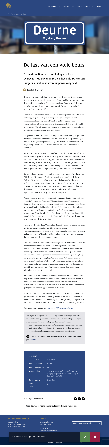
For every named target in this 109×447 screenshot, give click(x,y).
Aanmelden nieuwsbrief (82, 423)
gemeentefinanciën (45, 406)
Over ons (88, 6)
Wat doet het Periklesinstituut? (17, 424)
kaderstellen (59, 406)
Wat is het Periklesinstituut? (16, 426)
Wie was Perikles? (12, 422)
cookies (42, 436)
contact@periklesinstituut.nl (48, 431)
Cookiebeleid (50, 442)
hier (33, 339)
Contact (99, 6)
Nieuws (66, 6)
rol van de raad (71, 406)
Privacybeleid (58, 442)
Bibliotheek (76, 6)
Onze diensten (53, 6)
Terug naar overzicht (19, 13)
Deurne (34, 406)
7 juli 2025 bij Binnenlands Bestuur (60, 308)
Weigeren (95, 437)
